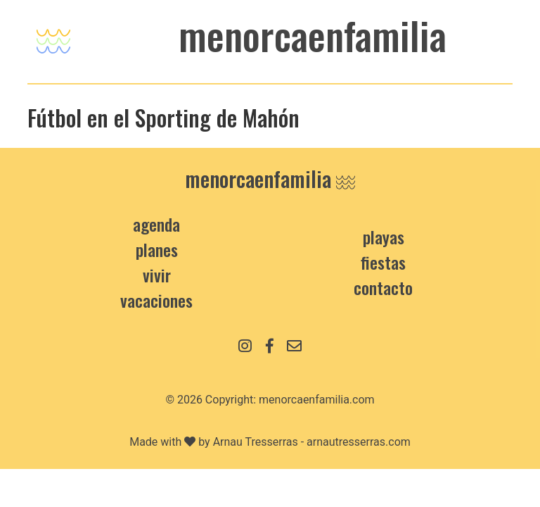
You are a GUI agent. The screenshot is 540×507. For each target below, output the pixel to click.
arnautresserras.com (359, 442)
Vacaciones (156, 300)
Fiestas (383, 262)
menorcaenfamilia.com (317, 399)
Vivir (157, 274)
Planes (157, 249)
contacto (383, 287)
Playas (383, 236)
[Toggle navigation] (53, 38)
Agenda (156, 224)
